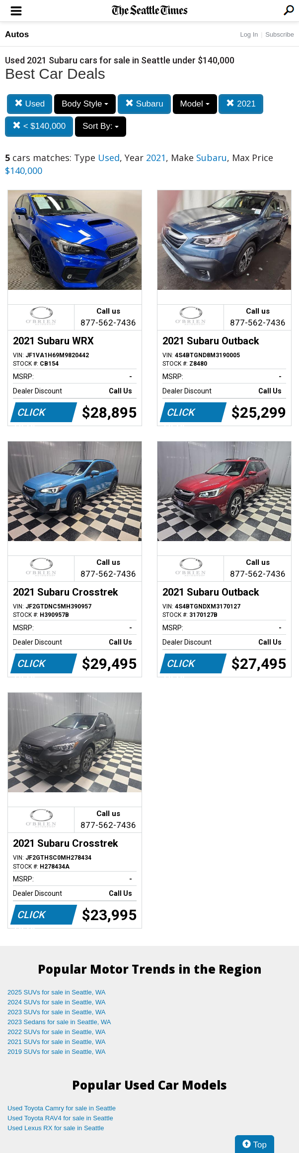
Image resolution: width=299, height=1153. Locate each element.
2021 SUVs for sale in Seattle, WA (56, 1041)
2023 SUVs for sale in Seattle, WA (56, 1012)
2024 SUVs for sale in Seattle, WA (56, 1002)
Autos (17, 34)
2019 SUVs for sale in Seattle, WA (56, 1051)
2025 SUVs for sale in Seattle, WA (56, 992)
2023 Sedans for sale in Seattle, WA (59, 1022)
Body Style (85, 104)
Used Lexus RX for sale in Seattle (55, 1128)
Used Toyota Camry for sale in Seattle (61, 1108)
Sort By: (100, 126)
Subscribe (279, 34)
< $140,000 (39, 126)
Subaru (144, 104)
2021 (241, 104)
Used (29, 104)
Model (195, 104)
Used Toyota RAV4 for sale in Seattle (60, 1118)
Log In (249, 34)
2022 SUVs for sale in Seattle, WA (56, 1032)
